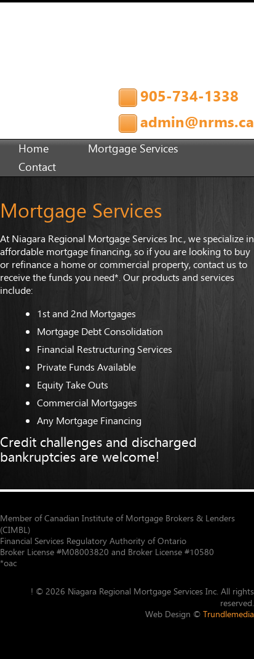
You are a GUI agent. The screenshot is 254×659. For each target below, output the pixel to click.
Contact (37, 167)
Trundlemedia (228, 614)
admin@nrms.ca (197, 121)
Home (33, 148)
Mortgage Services (133, 148)
